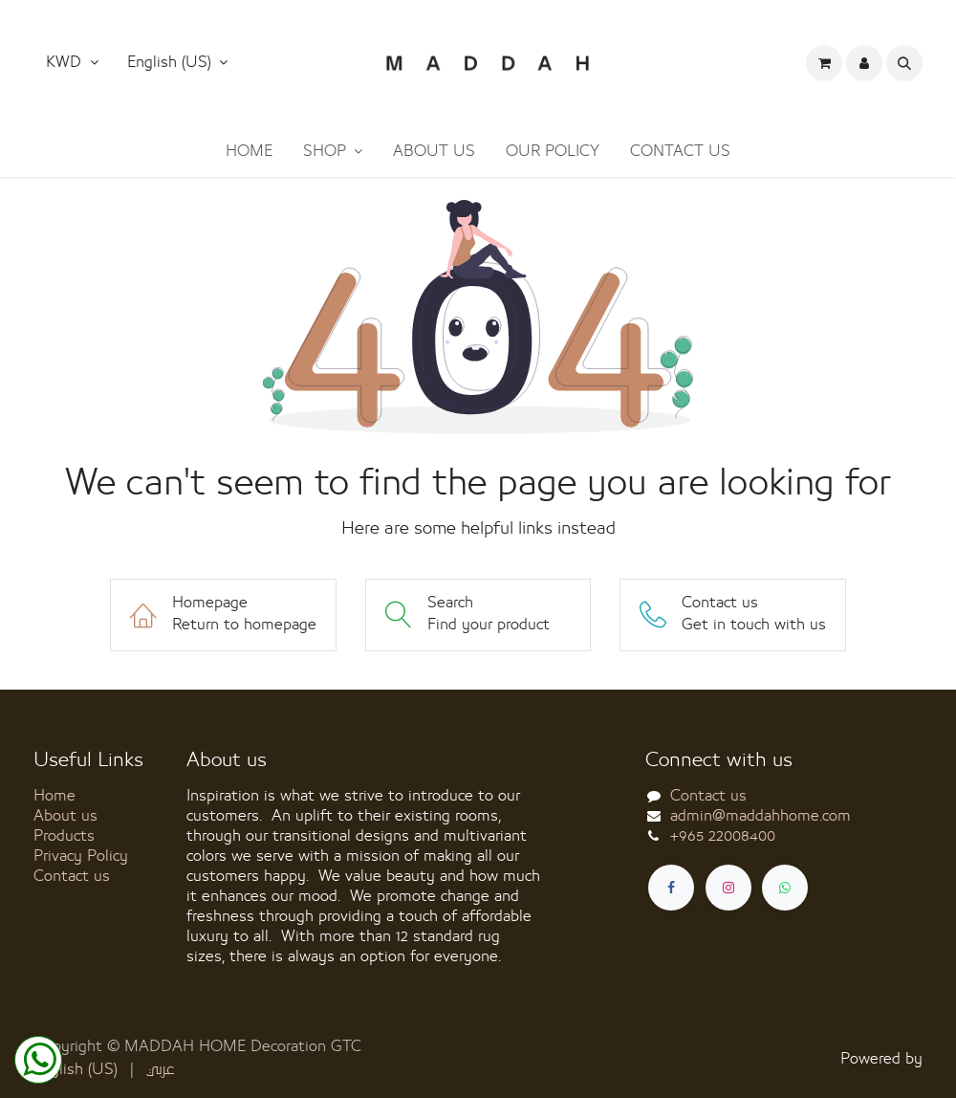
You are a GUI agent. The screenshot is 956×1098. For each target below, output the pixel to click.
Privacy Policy (80, 856)
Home (54, 795)
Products (64, 836)
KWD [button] (66, 62)
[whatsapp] (785, 888)
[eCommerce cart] (824, 63)
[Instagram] (728, 888)
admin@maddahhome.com (760, 816)
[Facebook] (671, 888)
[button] (178, 63)
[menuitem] (249, 151)
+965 (722, 836)
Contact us (71, 876)
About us (65, 816)
